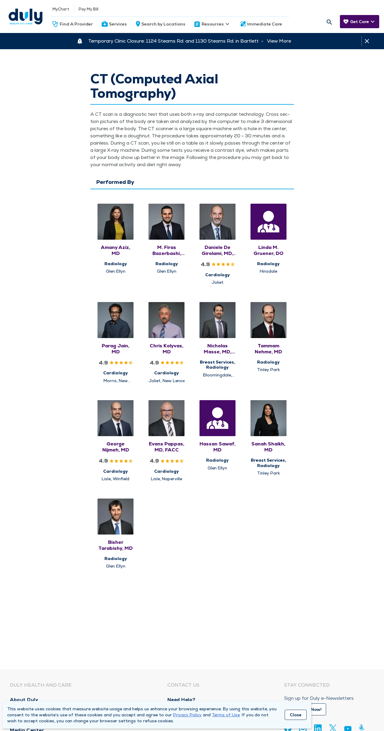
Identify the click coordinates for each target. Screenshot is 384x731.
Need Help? (181, 700)
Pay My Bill (88, 9)
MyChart (60, 9)
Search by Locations (163, 24)
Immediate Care (264, 24)
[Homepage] (25, 16)
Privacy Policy (187, 715)
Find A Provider (76, 24)
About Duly (24, 700)
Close (296, 715)
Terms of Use (226, 715)
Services (118, 24)
